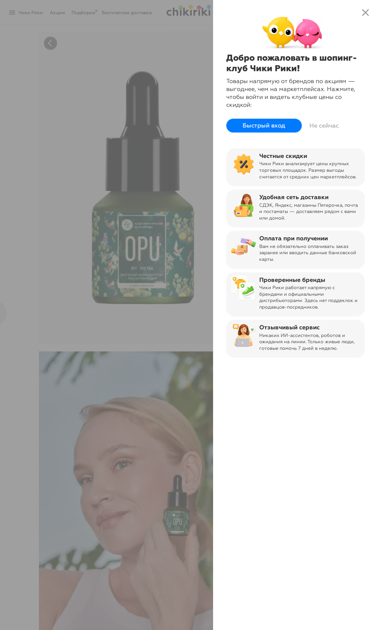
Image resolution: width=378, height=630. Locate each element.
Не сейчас (324, 125)
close (365, 12)
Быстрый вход (264, 125)
